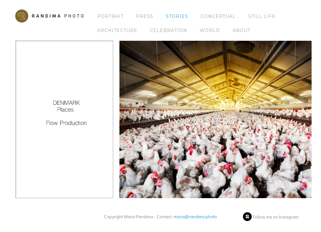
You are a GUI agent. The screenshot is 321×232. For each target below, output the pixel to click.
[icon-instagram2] (247, 216)
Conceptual (218, 16)
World (210, 30)
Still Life (262, 16)
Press (144, 16)
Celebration (168, 30)
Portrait (110, 16)
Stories (177, 16)
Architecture (117, 30)
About (241, 30)
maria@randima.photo (195, 216)
